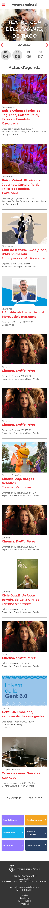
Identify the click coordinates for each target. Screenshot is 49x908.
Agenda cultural (24, 4)
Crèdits (24, 895)
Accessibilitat (24, 901)
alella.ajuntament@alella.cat (24, 887)
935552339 (11, 881)
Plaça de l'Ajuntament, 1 (24, 876)
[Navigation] (3, 25)
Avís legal (24, 898)
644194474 (41, 881)
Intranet (24, 904)
